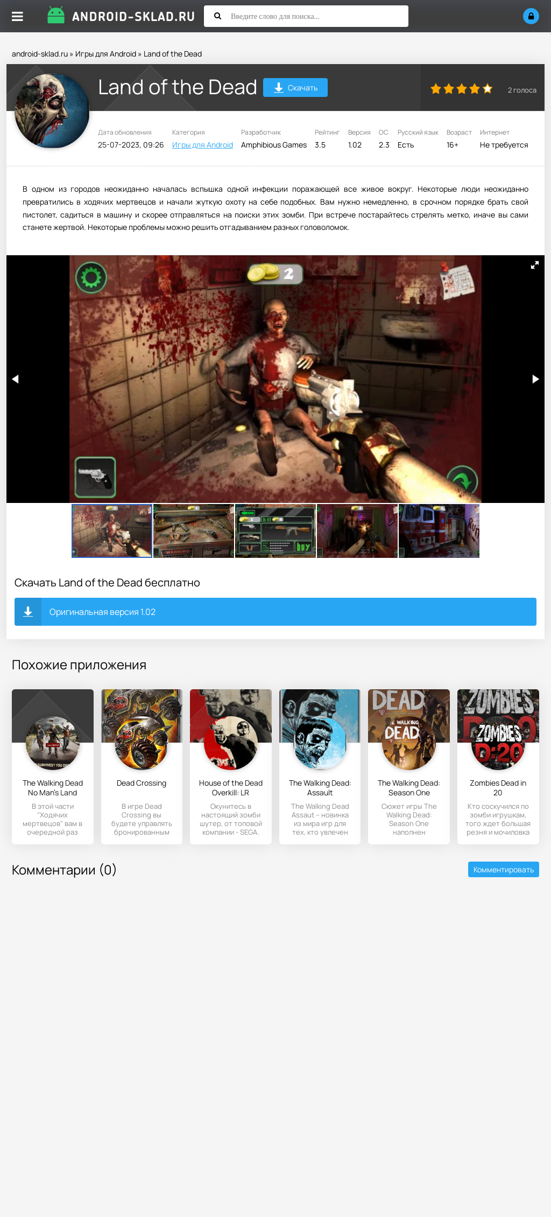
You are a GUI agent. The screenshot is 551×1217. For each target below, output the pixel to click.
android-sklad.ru (40, 53)
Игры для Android (105, 53)
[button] (534, 265)
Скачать (295, 89)
